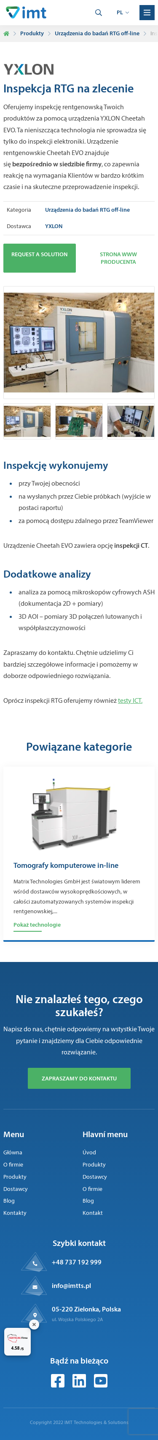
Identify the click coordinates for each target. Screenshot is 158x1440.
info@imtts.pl (71, 1285)
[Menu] (147, 12)
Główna (12, 1152)
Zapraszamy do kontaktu (79, 1078)
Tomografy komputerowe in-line (65, 866)
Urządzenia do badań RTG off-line (97, 33)
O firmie (13, 1164)
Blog (9, 1200)
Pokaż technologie (37, 924)
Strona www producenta (118, 257)
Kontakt (93, 1213)
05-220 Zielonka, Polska (86, 1309)
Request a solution (39, 254)
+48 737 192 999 (77, 1262)
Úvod (89, 1152)
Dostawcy (15, 1189)
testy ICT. (130, 700)
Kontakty (15, 1213)
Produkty (32, 33)
